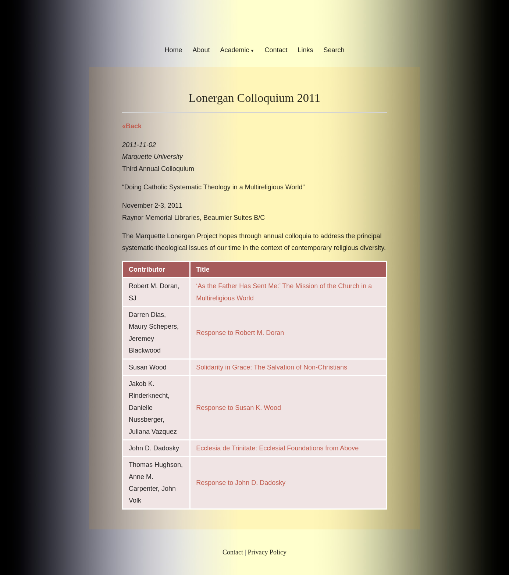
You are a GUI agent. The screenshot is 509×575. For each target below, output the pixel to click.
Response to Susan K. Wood (238, 407)
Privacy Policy (267, 552)
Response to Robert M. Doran (240, 332)
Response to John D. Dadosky (240, 482)
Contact (275, 50)
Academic (234, 50)
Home (173, 50)
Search (334, 50)
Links (305, 50)
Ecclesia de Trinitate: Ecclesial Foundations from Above (277, 448)
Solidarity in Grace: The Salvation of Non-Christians (271, 367)
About (201, 50)
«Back (132, 126)
